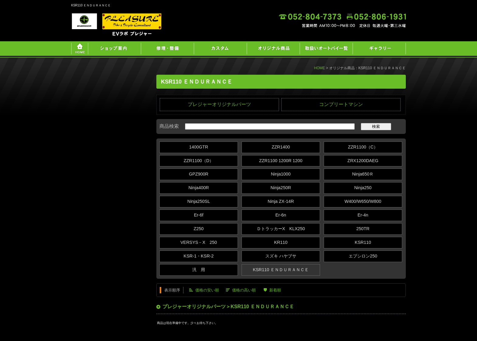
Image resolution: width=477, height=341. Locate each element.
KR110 (280, 242)
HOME (319, 68)
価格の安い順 (207, 290)
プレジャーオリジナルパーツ (219, 104)
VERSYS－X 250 (198, 242)
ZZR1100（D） (199, 160)
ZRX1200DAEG (362, 160)
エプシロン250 (363, 256)
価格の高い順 (244, 290)
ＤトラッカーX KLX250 (281, 228)
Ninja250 (362, 187)
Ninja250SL (198, 201)
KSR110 (363, 242)
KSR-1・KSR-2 (199, 256)
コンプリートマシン (341, 104)
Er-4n (362, 215)
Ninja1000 (281, 174)
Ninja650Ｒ (363, 174)
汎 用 (198, 269)
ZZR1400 (281, 147)
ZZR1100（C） (363, 147)
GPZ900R (198, 174)
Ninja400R (198, 187)
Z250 (199, 228)
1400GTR (198, 147)
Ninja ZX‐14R (281, 201)
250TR (362, 228)
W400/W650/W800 (362, 201)
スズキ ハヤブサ (280, 256)
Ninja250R (280, 187)
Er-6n (280, 215)
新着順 (275, 290)
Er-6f (198, 215)
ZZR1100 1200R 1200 (280, 160)
